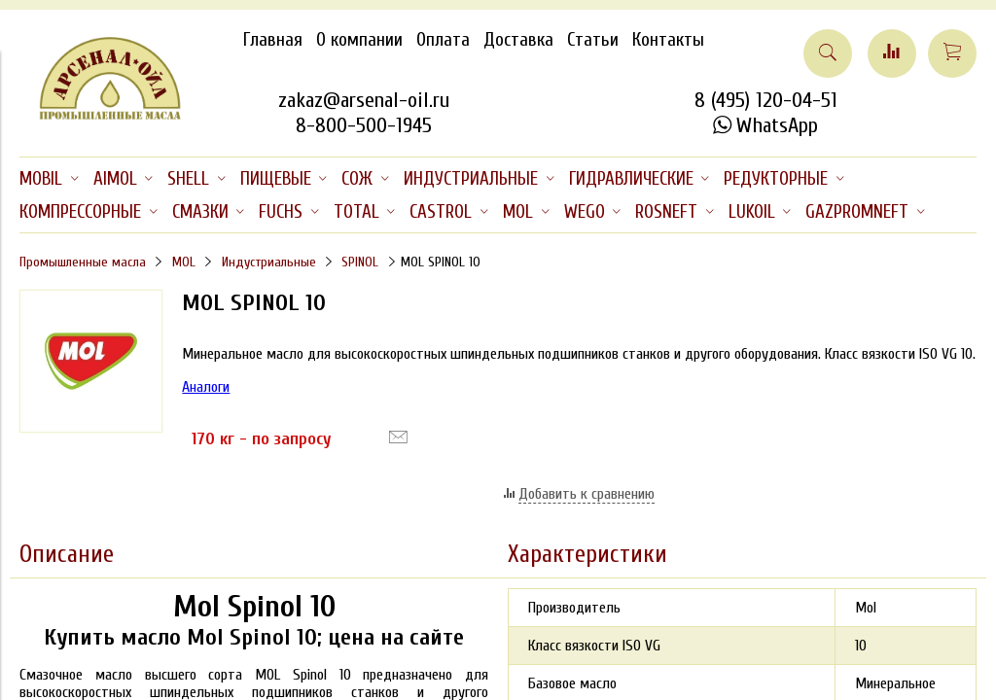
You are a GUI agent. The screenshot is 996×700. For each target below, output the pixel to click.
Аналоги (206, 387)
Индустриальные (269, 262)
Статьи (593, 40)
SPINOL (359, 262)
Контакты (668, 40)
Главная (272, 40)
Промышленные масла (82, 262)
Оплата (443, 40)
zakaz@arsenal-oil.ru (363, 100)
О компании (359, 40)
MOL (184, 262)
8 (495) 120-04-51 (765, 100)
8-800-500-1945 (364, 125)
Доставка (518, 40)
